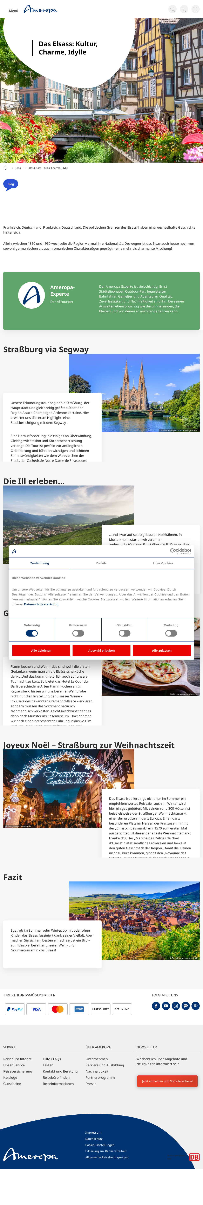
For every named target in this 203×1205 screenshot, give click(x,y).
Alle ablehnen (41, 650)
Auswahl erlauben (101, 650)
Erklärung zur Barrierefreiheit (106, 1151)
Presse (91, 1083)
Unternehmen (97, 1059)
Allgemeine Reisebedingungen (106, 1157)
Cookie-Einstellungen (100, 1145)
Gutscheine (12, 1083)
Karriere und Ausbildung (105, 1065)
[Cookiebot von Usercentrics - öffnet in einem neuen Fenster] (173, 551)
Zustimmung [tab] (39, 563)
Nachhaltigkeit (97, 1071)
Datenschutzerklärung (41, 604)
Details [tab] (101, 563)
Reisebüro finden (56, 1077)
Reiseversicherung (17, 1071)
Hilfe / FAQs (52, 1059)
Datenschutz (94, 1139)
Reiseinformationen (58, 1083)
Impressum (93, 1132)
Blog (18, 168)
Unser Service (14, 1065)
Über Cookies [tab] (163, 563)
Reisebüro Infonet (17, 1059)
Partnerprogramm (100, 1077)
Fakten (48, 1065)
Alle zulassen (161, 650)
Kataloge (10, 1077)
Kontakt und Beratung (60, 1071)
